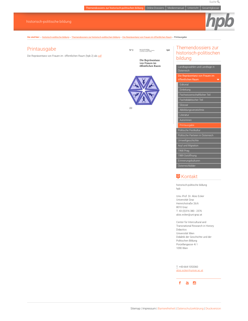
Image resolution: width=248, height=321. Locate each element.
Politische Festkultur (189, 130)
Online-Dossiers (155, 8)
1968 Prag (183, 150)
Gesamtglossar (210, 8)
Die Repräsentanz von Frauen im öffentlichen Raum (147, 37)
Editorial (184, 84)
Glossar (184, 104)
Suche (214, 1)
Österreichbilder (186, 165)
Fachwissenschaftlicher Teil (195, 94)
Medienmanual (176, 8)
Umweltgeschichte (188, 140)
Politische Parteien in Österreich (195, 135)
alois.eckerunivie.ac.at (189, 270)
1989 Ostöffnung (187, 155)
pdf (100, 55)
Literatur (184, 115)
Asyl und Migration (188, 145)
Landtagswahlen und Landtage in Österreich (196, 68)
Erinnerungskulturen (189, 160)
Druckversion (213, 308)
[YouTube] (187, 283)
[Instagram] (194, 283)
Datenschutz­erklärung (190, 308)
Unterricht (193, 8)
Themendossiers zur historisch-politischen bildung (114, 8)
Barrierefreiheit (166, 308)
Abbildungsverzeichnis (192, 109)
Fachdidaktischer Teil (191, 99)
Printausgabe (187, 125)
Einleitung (185, 89)
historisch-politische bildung (48, 21)
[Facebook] (180, 283)
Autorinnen (186, 120)
